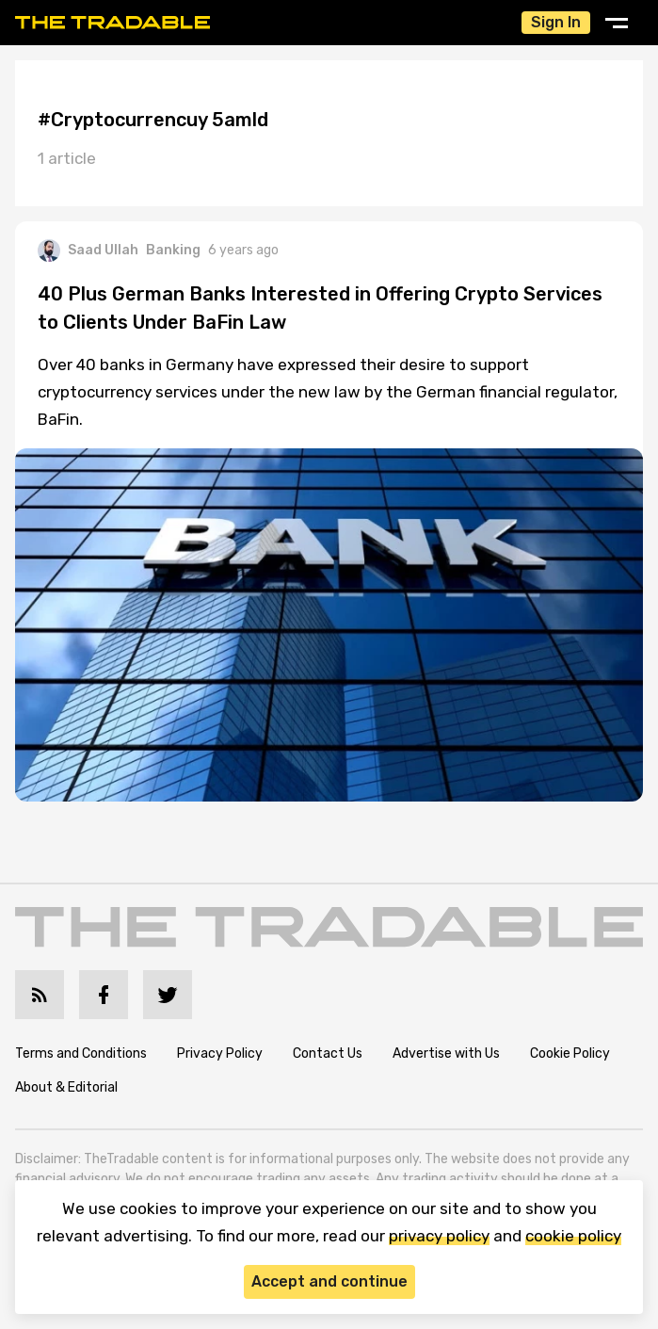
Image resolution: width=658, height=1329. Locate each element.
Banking (173, 250)
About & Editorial (66, 1087)
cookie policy (573, 1235)
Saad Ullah (88, 250)
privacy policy (439, 1235)
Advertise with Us (446, 1053)
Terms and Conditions (81, 1053)
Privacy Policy (220, 1053)
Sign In (556, 22)
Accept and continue (329, 1281)
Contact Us (327, 1053)
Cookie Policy (570, 1053)
